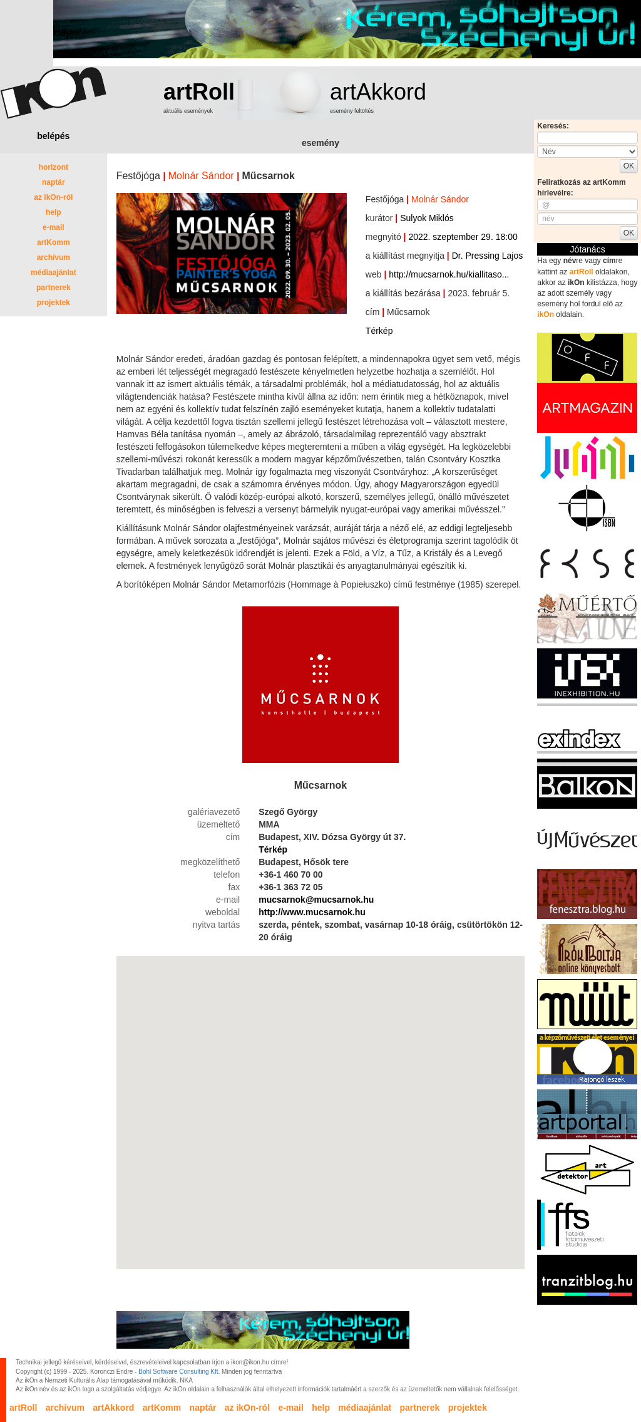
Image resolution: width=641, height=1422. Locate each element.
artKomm (53, 242)
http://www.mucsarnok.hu (312, 912)
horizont (53, 167)
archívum (53, 257)
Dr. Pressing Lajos (487, 256)
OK (628, 166)
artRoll (199, 92)
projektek (53, 302)
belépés (53, 136)
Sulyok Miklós (427, 218)
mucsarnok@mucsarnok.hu (316, 900)
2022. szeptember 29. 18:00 (462, 237)
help (53, 212)
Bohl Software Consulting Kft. (179, 1371)
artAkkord (378, 92)
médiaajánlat (53, 272)
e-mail (53, 227)
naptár (53, 182)
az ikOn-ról (53, 197)
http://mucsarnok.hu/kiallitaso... (449, 274)
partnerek (53, 287)
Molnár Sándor (201, 175)
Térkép (379, 331)
